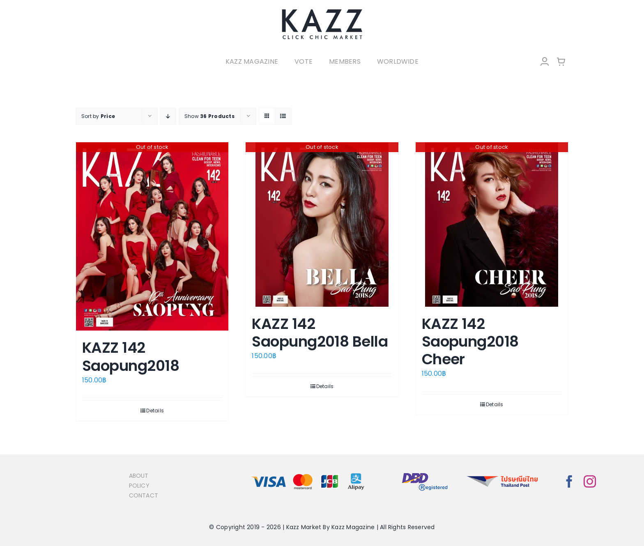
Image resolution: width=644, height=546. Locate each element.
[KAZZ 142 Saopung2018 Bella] (322, 224)
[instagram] (590, 481)
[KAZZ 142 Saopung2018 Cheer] (492, 224)
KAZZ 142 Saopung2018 (130, 356)
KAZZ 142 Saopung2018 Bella (320, 332)
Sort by (98, 116)
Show (209, 116)
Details (155, 410)
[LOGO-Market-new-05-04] (322, 11)
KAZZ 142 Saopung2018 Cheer (470, 341)
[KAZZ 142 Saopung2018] (152, 236)
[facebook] (569, 481)
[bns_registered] (425, 473)
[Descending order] (168, 116)
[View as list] (283, 116)
